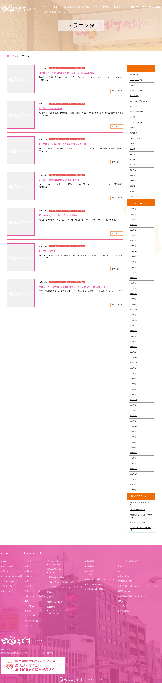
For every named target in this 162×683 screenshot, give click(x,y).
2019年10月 (133, 362)
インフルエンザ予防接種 (137, 101)
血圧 (131, 186)
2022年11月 (133, 294)
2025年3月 (133, 235)
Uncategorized (134, 80)
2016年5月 (133, 453)
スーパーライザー (31, 616)
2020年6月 (133, 336)
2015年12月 (133, 469)
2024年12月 (133, 251)
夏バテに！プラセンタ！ (50, 251)
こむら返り (133, 196)
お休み (132, 85)
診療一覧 (28, 561)
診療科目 (106, 7)
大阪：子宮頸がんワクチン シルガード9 (61, 12)
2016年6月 (133, 447)
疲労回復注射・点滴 (125, 581)
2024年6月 (133, 256)
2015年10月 (133, 474)
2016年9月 (133, 437)
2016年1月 (133, 463)
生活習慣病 (90, 561)
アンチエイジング (56, 68)
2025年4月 (133, 230)
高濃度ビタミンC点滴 (54, 602)
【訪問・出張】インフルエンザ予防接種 (145, 7)
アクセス (95, 7)
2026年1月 (133, 209)
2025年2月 (133, 240)
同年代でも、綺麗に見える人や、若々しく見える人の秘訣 (67, 73)
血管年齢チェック (54, 613)
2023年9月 (133, 272)
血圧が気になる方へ (55, 610)
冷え (131, 154)
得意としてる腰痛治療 (94, 584)
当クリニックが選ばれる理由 (12, 576)
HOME (47, 7)
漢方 (131, 164)
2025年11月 (133, 214)
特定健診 (121, 566)
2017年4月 (133, 410)
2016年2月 (133, 458)
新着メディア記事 (135, 111)
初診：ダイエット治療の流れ (35, 596)
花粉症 (132, 180)
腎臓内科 (28, 581)
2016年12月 (133, 426)
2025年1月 (133, 246)
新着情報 (132, 74)
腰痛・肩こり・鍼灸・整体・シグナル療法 (101, 579)
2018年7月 (133, 384)
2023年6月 (133, 278)
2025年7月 (133, 225)
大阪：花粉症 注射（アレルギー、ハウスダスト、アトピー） (139, 586)
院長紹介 (6, 571)
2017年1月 (133, 421)
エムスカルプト (123, 606)
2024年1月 (133, 267)
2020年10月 (133, 325)
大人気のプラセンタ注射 (50, 108)
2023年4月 (133, 283)
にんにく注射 (134, 138)
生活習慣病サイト (120, 7)
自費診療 (28, 611)
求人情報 (132, 159)
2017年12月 (133, 400)
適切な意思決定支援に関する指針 (77, 7)
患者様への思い (8, 586)
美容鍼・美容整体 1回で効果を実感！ (60, 582)
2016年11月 (133, 431)
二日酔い (132, 143)
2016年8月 (133, 442)
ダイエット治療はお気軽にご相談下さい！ (59, 180)
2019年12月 (133, 357)
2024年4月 (133, 262)
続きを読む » (117, 91)
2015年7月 (133, 490)
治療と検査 (52, 572)
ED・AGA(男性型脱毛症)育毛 (128, 561)
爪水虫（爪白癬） (124, 576)
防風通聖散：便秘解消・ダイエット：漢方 (132, 596)
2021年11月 (133, 309)
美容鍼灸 (132, 133)
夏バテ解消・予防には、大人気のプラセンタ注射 (62, 144)
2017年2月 (133, 416)
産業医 (132, 170)
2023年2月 (133, 288)
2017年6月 (133, 405)
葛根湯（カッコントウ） (126, 591)
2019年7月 (133, 373)
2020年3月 (133, 347)
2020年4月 (133, 341)
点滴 (131, 127)
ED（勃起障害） (30, 606)
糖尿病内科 (29, 576)
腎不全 (90, 574)
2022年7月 (133, 299)
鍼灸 (131, 117)
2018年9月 (133, 378)
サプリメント (29, 626)
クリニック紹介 (8, 566)
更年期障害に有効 (54, 564)
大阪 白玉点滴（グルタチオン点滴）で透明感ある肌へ (65, 587)
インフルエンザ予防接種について (140, 522)
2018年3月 (133, 389)
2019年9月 (133, 368)
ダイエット (133, 106)
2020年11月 (133, 320)
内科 (26, 566)
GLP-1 (27, 601)
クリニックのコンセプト (11, 581)
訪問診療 (132, 191)
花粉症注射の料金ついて (137, 510)
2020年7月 (133, 331)
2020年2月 (133, 352)
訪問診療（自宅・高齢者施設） (97, 589)
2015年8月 (133, 484)
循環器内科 (29, 571)
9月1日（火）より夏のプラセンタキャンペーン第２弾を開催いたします (73, 287)
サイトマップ (7, 591)
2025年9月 (133, 219)
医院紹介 (56, 7)
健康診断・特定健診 (32, 621)
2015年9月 (133, 479)
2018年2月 (133, 394)
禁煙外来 (132, 175)
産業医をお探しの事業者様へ (57, 577)
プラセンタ (68, 68)
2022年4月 (133, 304)
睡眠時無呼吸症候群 (54, 569)
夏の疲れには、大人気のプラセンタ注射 (58, 215)
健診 (131, 149)
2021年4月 (133, 315)
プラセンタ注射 (79, 68)
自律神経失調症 (123, 611)
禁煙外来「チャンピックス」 (35, 591)
